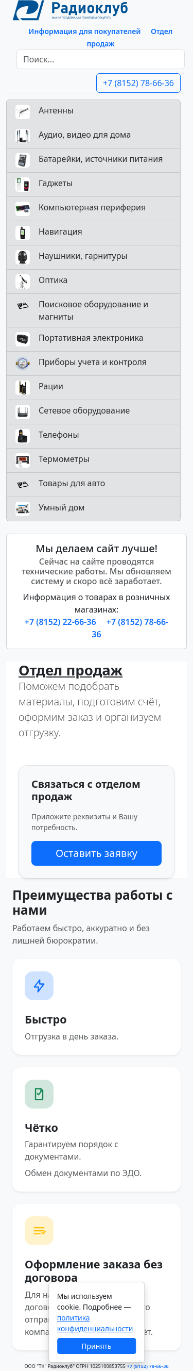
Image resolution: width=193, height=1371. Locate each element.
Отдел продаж (70, 670)
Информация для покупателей (85, 31)
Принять (96, 1346)
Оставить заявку (96, 853)
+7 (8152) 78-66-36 (138, 83)
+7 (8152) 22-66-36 (61, 621)
